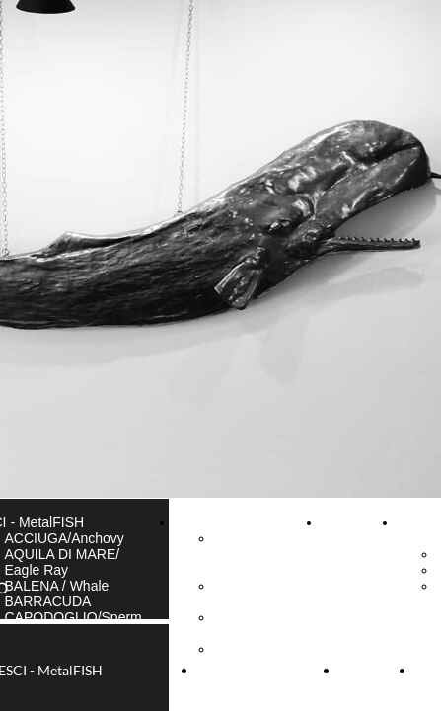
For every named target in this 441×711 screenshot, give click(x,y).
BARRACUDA (48, 601)
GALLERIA (208, 522)
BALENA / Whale (57, 585)
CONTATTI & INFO (355, 530)
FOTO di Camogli (240, 625)
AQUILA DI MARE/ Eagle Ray (62, 562)
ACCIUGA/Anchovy (64, 538)
